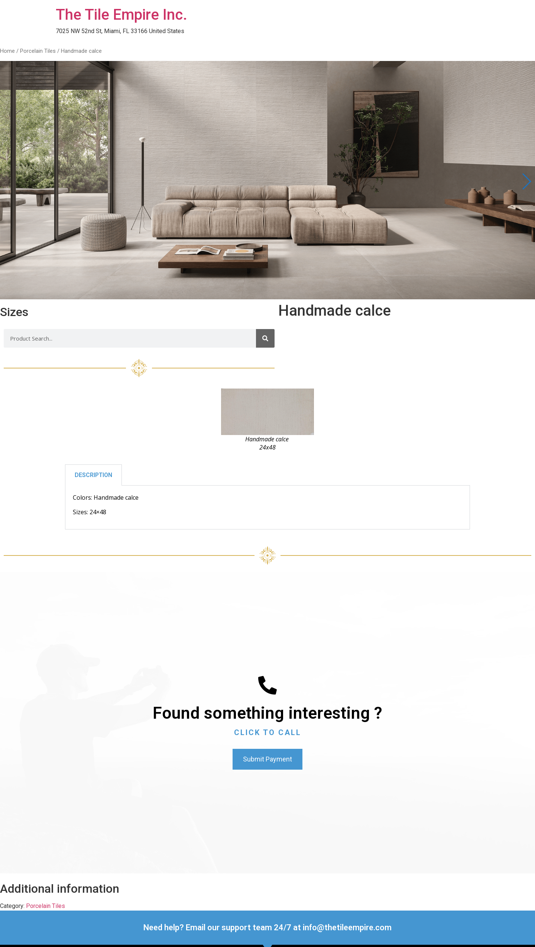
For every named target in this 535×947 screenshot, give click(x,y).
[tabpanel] (267, 507)
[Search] (265, 338)
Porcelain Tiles (38, 51)
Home (7, 51)
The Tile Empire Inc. (121, 14)
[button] (526, 181)
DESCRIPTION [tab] (93, 475)
